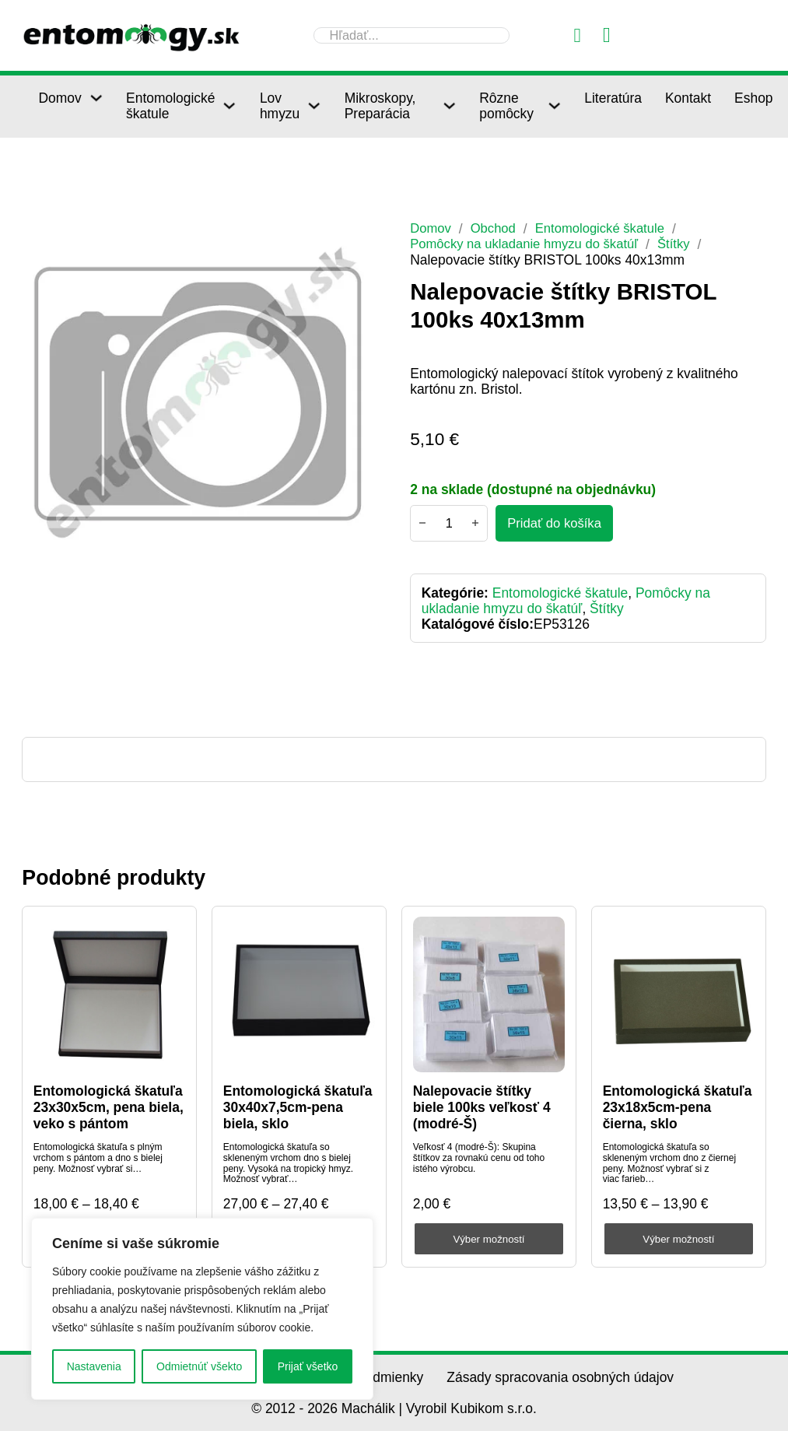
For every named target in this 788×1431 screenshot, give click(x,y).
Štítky (686, 243)
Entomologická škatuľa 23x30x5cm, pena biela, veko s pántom (108, 1107)
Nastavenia (94, 1366)
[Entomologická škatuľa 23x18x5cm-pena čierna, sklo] (679, 995)
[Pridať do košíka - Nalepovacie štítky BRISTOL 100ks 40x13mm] (557, 523)
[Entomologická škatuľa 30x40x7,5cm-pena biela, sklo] (299, 995)
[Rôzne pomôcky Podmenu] (554, 105)
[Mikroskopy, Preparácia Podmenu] (449, 105)
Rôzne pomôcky (506, 105)
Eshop (753, 98)
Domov (59, 98)
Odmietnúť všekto (199, 1366)
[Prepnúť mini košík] (607, 35)
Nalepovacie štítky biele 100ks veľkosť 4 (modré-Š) (482, 1107)
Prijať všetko (308, 1366)
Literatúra (613, 98)
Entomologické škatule (170, 105)
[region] (202, 1309)
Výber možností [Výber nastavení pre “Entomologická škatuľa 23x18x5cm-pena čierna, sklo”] (678, 1239)
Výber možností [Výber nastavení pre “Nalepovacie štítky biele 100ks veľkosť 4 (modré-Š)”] (489, 1239)
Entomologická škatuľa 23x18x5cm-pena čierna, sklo (677, 1107)
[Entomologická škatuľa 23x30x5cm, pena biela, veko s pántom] (109, 995)
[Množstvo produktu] (449, 523)
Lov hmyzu (279, 105)
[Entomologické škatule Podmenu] (229, 105)
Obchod (496, 228)
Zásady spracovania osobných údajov (560, 1377)
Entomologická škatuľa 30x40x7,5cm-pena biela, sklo (298, 1107)
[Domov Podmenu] (96, 97)
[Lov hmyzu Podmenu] (313, 105)
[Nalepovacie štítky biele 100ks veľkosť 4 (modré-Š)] (489, 995)
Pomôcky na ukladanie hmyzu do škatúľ (530, 243)
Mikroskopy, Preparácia (380, 105)
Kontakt (688, 98)
